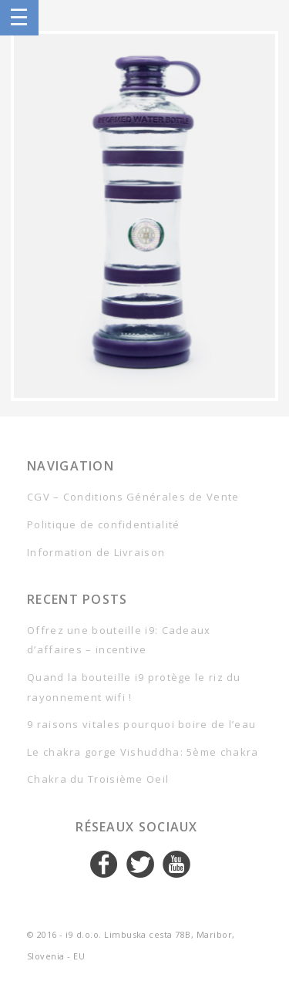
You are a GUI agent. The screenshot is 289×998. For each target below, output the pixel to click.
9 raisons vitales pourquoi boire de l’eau (141, 724)
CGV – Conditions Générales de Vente (133, 497)
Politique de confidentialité (103, 524)
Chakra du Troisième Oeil (98, 779)
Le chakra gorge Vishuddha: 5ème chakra (142, 752)
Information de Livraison (96, 552)
